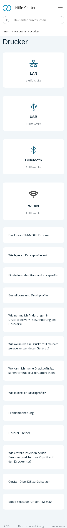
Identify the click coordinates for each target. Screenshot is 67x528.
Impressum (58, 526)
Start (6, 31)
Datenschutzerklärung (31, 526)
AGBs (7, 526)
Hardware (20, 31)
